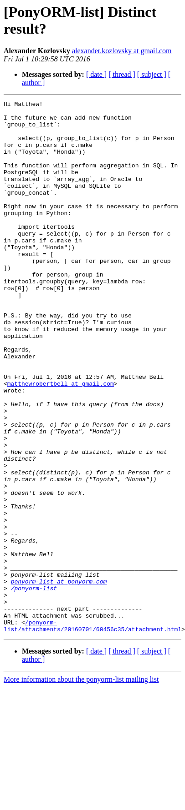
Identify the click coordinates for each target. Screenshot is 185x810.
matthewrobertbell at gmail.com (60, 432)
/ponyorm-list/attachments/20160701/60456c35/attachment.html (92, 723)
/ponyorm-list (34, 678)
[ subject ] (151, 74)
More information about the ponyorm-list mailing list (81, 777)
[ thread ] (121, 74)
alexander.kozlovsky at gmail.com (122, 51)
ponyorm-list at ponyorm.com (59, 670)
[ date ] (96, 74)
